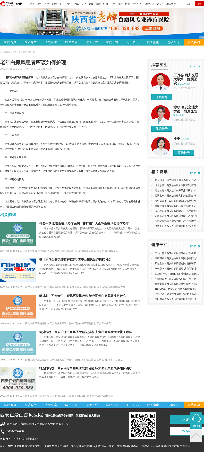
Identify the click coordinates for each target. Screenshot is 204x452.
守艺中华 (137, 3)
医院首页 (10, 42)
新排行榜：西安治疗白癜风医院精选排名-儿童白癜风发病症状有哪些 (85, 332)
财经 (54, 3)
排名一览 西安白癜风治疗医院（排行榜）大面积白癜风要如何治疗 (84, 223)
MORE (193, 66)
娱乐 (61, 3)
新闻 (39, 3)
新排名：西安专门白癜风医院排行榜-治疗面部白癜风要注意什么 (82, 296)
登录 (199, 4)
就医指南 (153, 42)
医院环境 (112, 42)
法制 (127, 3)
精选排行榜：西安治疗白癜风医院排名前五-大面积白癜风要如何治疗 (85, 368)
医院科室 (51, 42)
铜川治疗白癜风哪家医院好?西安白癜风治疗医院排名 (75, 259)
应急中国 (149, 3)
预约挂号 (162, 97)
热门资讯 (132, 42)
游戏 (76, 3)
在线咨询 (194, 42)
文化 (83, 3)
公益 (113, 3)
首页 (32, 3)
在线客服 (196, 426)
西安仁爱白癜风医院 (41, 68)
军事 (47, 3)
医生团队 (71, 42)
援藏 (91, 3)
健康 (19, 3)
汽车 (69, 3)
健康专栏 (92, 42)
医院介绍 (30, 42)
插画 (98, 3)
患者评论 (173, 42)
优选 (120, 3)
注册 (188, 4)
